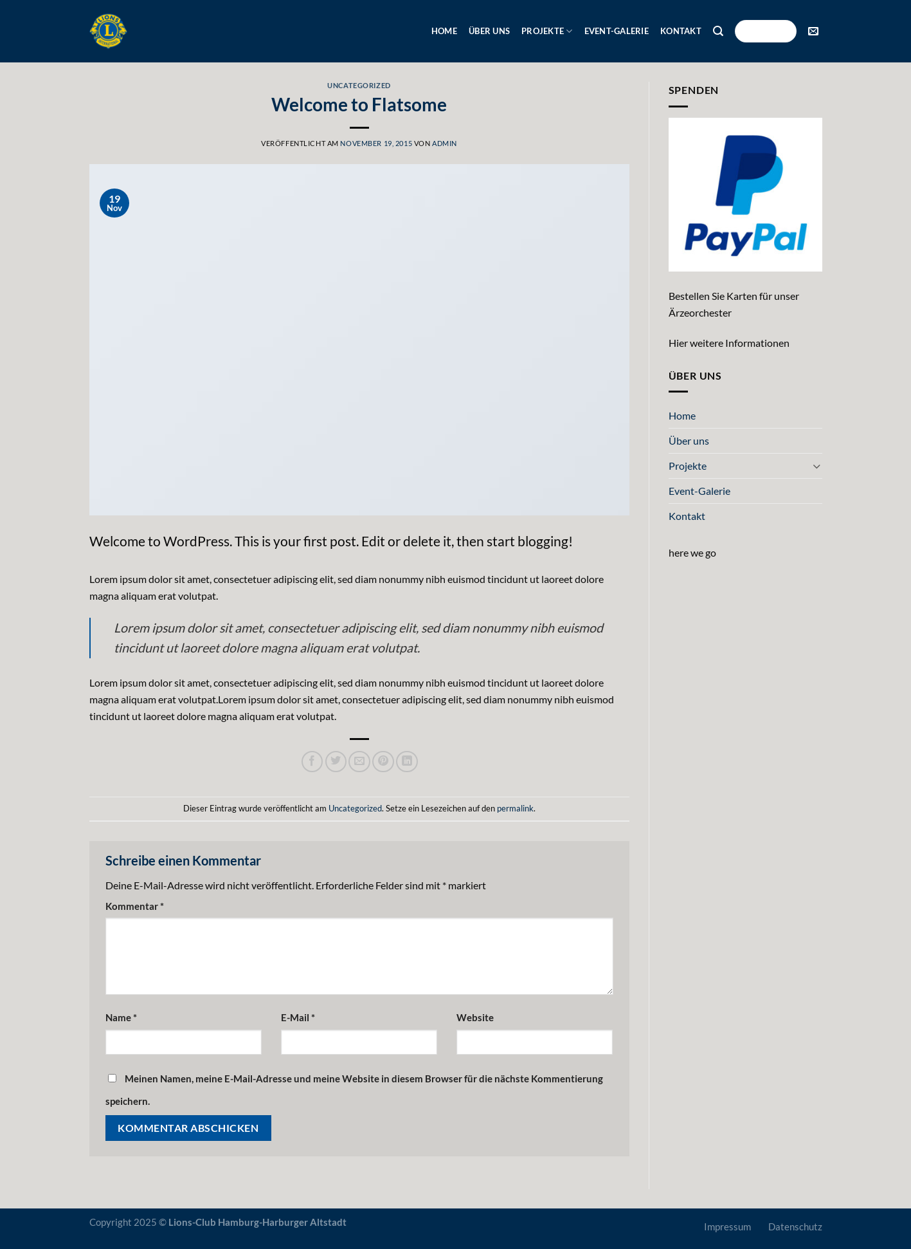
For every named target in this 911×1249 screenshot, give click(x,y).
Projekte (547, 31)
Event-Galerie (616, 31)
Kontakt (680, 31)
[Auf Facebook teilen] (312, 762)
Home (444, 31)
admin (444, 143)
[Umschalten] (817, 466)
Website (475, 1017)
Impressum (727, 1226)
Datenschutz (795, 1226)
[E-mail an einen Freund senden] (359, 762)
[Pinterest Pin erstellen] (383, 762)
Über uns (489, 31)
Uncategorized (358, 85)
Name (121, 1017)
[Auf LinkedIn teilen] (407, 762)
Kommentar (134, 906)
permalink (515, 808)
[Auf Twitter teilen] (336, 762)
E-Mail (298, 1017)
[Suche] (718, 31)
